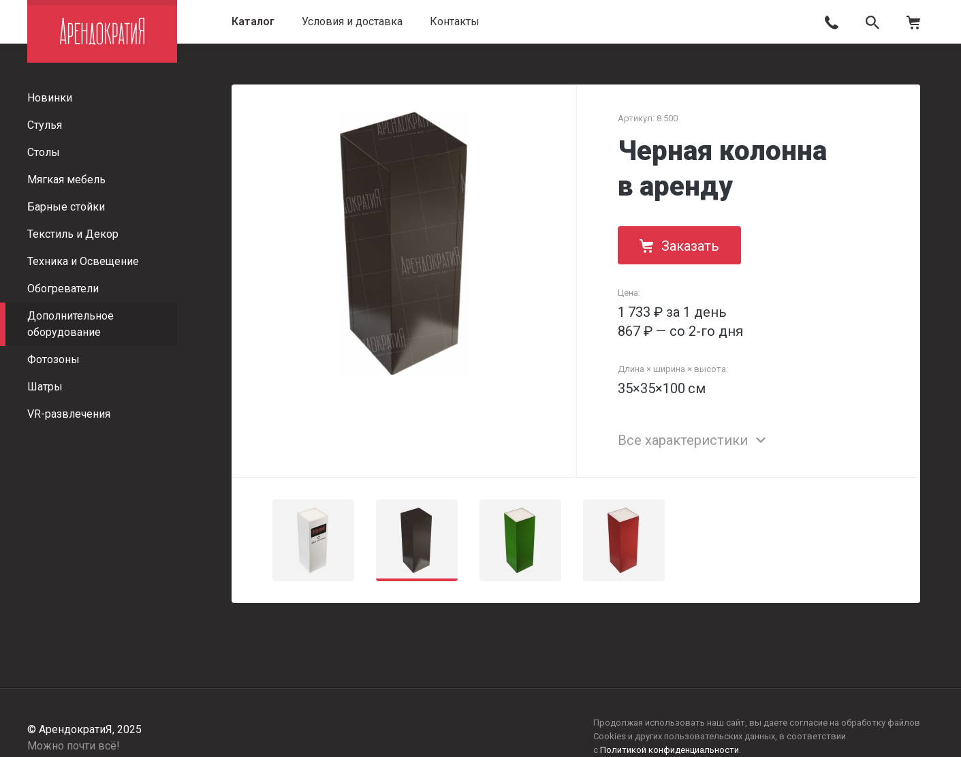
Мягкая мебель (66, 179)
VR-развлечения (68, 413)
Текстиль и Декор (73, 234)
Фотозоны (53, 359)
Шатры (45, 386)
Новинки (49, 97)
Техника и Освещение (83, 261)
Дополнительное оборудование (70, 324)
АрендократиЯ (102, 31)
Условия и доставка (352, 21)
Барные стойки (66, 206)
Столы (43, 152)
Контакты (454, 21)
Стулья (44, 125)
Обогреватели (63, 288)
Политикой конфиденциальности (669, 750)
